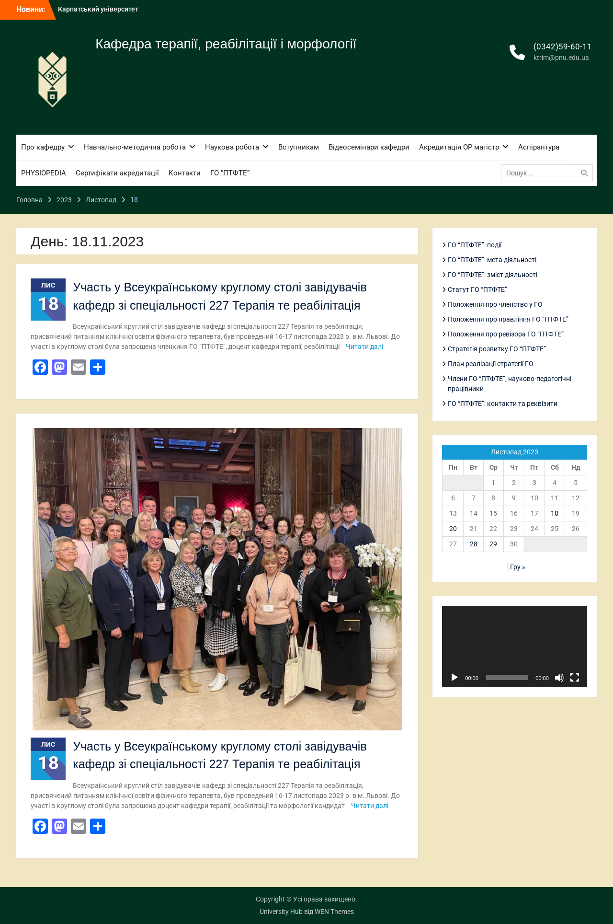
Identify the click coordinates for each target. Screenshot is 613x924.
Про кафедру (43, 147)
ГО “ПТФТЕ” (230, 173)
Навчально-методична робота (135, 147)
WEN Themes (334, 911)
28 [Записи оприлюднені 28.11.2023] (473, 544)
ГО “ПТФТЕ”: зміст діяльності (492, 274)
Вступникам (298, 147)
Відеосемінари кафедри (369, 147)
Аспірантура (538, 147)
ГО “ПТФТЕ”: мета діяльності (492, 260)
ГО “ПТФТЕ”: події (474, 245)
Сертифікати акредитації (117, 173)
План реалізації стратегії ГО (491, 364)
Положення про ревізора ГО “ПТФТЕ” (506, 334)
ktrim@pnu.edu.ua (561, 57)
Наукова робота (232, 147)
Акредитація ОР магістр (459, 147)
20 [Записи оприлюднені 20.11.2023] (453, 528)
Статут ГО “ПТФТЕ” (477, 289)
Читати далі (364, 346)
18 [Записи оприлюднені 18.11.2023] (554, 513)
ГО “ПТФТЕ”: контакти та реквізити (502, 403)
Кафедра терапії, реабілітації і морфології (225, 43)
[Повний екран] (574, 677)
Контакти (185, 173)
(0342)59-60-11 (563, 46)
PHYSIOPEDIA (43, 173)
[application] (514, 646)
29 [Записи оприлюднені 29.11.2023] (493, 544)
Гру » (517, 567)
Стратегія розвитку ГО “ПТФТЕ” (497, 349)
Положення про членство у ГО (495, 304)
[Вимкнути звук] (559, 677)
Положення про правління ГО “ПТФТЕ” (508, 319)
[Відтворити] (454, 677)
